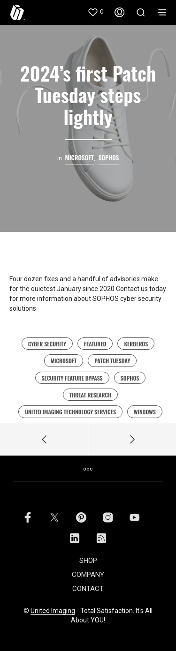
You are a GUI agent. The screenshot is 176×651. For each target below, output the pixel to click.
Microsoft (64, 361)
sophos (130, 378)
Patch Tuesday (112, 361)
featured (95, 344)
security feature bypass (72, 378)
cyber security (47, 344)
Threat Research (90, 395)
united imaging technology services (70, 412)
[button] (95, 11)
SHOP (88, 560)
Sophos (109, 157)
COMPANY (88, 574)
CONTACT (88, 588)
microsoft (79, 157)
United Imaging (53, 610)
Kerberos (136, 344)
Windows (145, 412)
